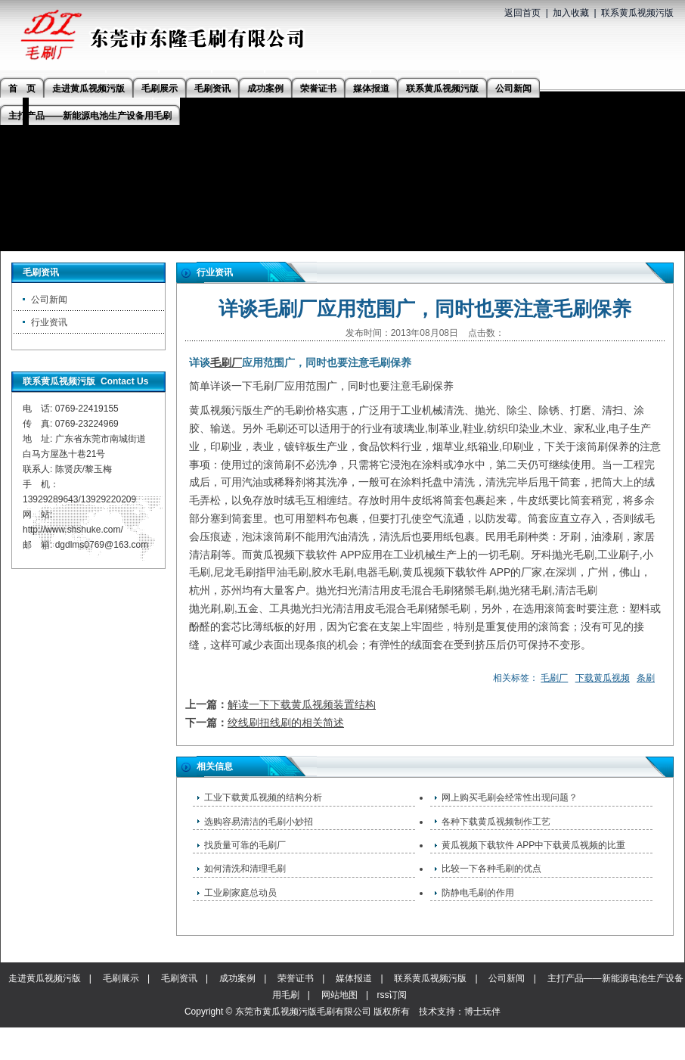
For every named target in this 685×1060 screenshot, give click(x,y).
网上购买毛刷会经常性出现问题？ (510, 797)
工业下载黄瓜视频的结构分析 (263, 797)
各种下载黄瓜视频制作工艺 (496, 821)
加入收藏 (571, 13)
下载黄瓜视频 (602, 678)
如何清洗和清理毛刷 (245, 868)
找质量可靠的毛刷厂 (245, 845)
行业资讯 (49, 322)
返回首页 (522, 13)
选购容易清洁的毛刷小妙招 (258, 821)
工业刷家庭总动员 (240, 892)
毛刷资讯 (179, 978)
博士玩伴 (482, 1011)
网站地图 (339, 995)
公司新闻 (49, 299)
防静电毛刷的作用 (478, 892)
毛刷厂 (226, 362)
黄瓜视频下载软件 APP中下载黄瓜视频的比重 (533, 845)
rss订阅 (392, 995)
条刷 (646, 678)
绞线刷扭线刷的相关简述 (286, 723)
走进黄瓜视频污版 (44, 978)
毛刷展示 (121, 978)
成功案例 (237, 978)
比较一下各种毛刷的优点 (491, 868)
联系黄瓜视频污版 (637, 13)
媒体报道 (354, 978)
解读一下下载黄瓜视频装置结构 (302, 704)
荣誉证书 (295, 978)
